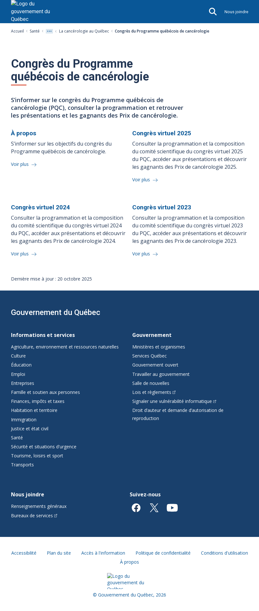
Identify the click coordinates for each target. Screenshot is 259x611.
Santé (35, 31)
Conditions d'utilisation (224, 553)
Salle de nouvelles (150, 383)
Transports (22, 465)
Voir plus (20, 164)
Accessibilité (23, 553)
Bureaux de (34, 515)
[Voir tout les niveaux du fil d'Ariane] (49, 31)
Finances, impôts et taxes (38, 401)
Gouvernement (152, 335)
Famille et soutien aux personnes (45, 392)
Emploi (18, 374)
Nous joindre (236, 11)
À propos (129, 562)
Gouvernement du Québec (55, 312)
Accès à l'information (103, 553)
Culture (18, 356)
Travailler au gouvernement (161, 374)
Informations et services (43, 335)
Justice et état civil (29, 428)
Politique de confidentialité (163, 553)
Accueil (17, 31)
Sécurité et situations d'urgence (43, 447)
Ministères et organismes (158, 347)
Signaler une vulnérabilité (174, 401)
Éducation (21, 365)
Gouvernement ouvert (155, 365)
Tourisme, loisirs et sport (37, 456)
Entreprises (22, 383)
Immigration (23, 419)
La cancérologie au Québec (84, 31)
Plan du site (59, 553)
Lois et (154, 392)
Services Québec (149, 356)
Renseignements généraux (38, 506)
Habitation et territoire (34, 410)
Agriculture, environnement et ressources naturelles (65, 347)
